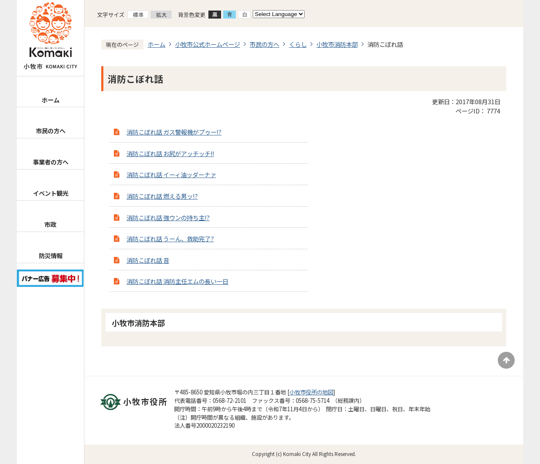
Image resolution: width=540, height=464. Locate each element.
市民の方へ (50, 130)
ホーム (50, 99)
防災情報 (50, 255)
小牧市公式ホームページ (207, 44)
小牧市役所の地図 (311, 392)
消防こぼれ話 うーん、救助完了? (170, 238)
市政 (50, 224)
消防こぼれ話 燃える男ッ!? (162, 196)
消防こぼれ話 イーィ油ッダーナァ (171, 174)
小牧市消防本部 (337, 44)
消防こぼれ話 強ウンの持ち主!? (168, 217)
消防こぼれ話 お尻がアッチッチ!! (170, 153)
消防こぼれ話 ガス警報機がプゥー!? (174, 131)
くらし (298, 44)
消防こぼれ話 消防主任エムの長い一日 (177, 281)
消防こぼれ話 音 (148, 260)
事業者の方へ (50, 161)
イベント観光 (50, 193)
